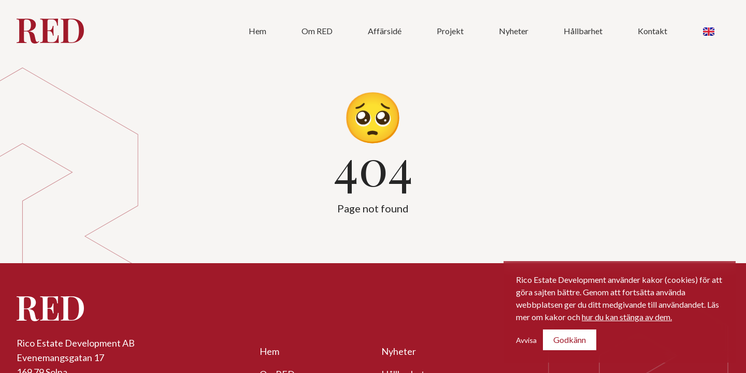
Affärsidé (384, 31)
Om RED (317, 31)
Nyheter (513, 31)
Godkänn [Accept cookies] (569, 340)
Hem (257, 31)
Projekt (450, 31)
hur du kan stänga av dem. (627, 317)
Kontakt (652, 31)
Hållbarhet (583, 31)
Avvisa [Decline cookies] (526, 340)
